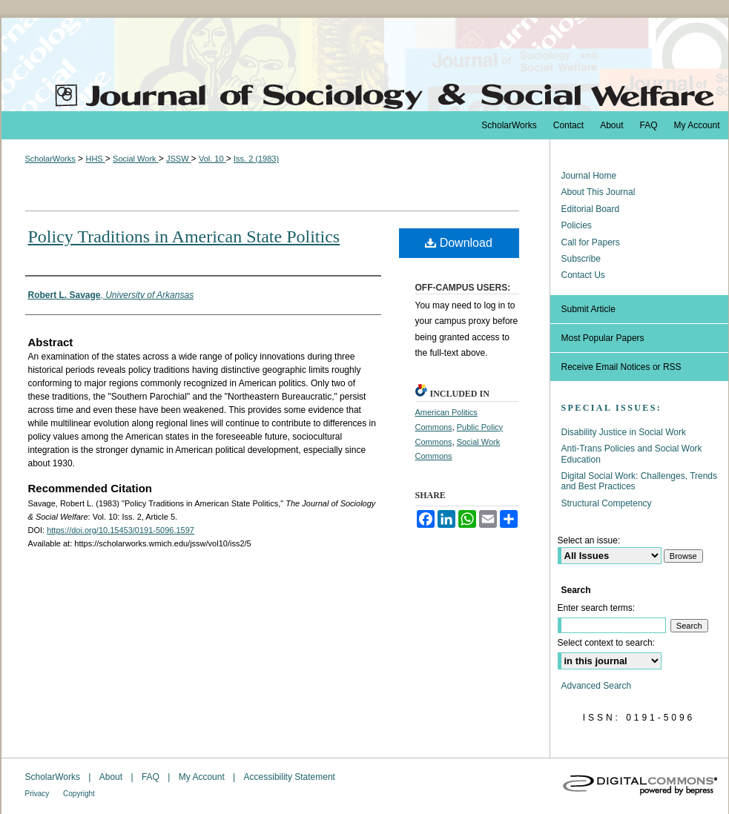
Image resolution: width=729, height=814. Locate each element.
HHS (95, 158)
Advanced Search (596, 686)
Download (458, 242)
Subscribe (581, 259)
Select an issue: (589, 540)
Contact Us (583, 275)
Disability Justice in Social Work (624, 432)
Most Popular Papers (602, 338)
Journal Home (589, 176)
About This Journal (598, 192)
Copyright (79, 794)
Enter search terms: (597, 608)
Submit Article (588, 309)
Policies (576, 225)
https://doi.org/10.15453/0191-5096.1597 (120, 530)
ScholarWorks (50, 158)
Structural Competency (606, 503)
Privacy (38, 794)
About (112, 777)
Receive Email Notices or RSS (621, 367)
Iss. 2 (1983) (256, 158)
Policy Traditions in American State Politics (184, 236)
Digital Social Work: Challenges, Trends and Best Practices (639, 481)
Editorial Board (590, 209)
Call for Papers (590, 242)
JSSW (178, 158)
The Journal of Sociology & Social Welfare (364, 64)
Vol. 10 (212, 158)
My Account (203, 777)
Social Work (136, 158)
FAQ (152, 777)
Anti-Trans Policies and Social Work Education (631, 453)
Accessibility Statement (289, 777)
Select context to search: (606, 643)
